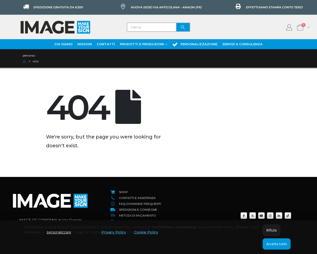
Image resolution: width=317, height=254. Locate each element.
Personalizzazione (194, 44)
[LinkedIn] (279, 215)
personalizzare (59, 232)
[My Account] (289, 27)
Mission (84, 44)
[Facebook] (244, 215)
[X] (252, 215)
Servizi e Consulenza (242, 44)
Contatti (106, 44)
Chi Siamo (63, 44)
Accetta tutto (276, 244)
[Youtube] (261, 215)
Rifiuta (271, 230)
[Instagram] (270, 215)
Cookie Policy (146, 232)
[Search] (183, 27)
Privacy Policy (113, 232)
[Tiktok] (288, 215)
